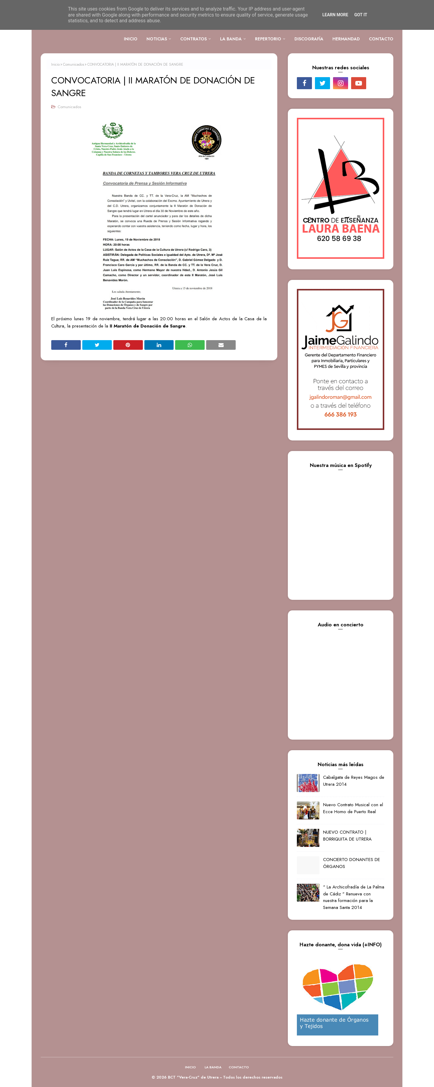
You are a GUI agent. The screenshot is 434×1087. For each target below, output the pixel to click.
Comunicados (73, 64)
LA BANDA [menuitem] (231, 39)
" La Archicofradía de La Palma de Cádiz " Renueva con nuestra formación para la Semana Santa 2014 (353, 897)
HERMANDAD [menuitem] (346, 39)
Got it (360, 14)
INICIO (190, 1067)
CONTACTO (239, 1067)
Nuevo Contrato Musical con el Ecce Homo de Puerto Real (353, 808)
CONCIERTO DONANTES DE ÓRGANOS (351, 863)
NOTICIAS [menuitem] (156, 39)
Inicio (55, 64)
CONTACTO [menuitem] (381, 39)
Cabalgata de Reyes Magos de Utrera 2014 (353, 781)
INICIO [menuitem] (130, 39)
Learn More (335, 14)
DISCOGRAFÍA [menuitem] (308, 39)
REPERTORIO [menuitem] (268, 39)
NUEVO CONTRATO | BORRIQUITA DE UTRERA (347, 835)
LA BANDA (213, 1067)
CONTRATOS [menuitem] (193, 39)
